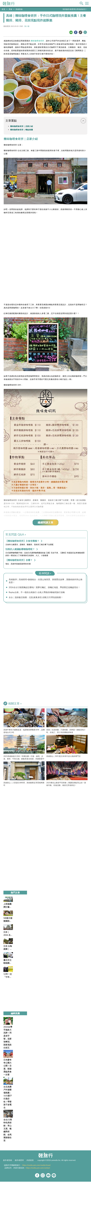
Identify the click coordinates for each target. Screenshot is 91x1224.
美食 (10, 9)
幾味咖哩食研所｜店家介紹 (21, 126)
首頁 (3, 9)
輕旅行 (8, 3)
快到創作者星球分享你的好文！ (75, 9)
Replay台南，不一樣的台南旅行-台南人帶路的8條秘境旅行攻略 (37, 592)
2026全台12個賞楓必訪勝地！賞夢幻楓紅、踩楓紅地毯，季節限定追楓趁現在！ (44, 587)
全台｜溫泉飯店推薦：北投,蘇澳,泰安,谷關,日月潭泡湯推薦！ (36, 597)
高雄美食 (19, 9)
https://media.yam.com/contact (38, 1168)
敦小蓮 (26, 26)
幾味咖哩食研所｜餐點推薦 (21, 130)
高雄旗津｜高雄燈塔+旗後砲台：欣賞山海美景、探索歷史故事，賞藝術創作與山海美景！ (45, 581)
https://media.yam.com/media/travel (36, 1165)
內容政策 (30, 1160)
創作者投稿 (7, 1160)
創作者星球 (19, 1160)
